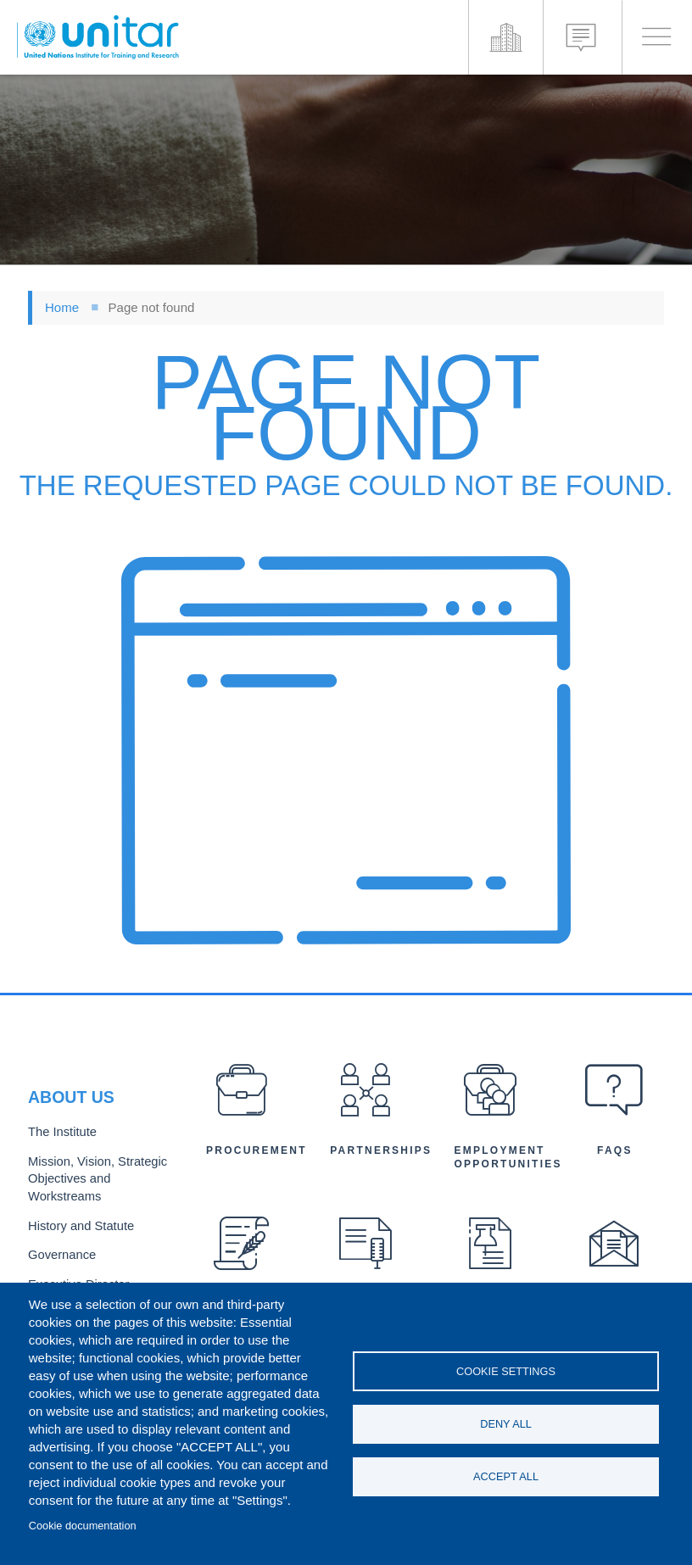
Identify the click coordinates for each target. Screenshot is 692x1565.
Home (62, 307)
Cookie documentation (83, 1525)
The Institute (59, 1136)
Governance (59, 1251)
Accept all (506, 1478)
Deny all (506, 1423)
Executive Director (74, 1279)
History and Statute (77, 1224)
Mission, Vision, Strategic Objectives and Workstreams (92, 1180)
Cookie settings (505, 1369)
